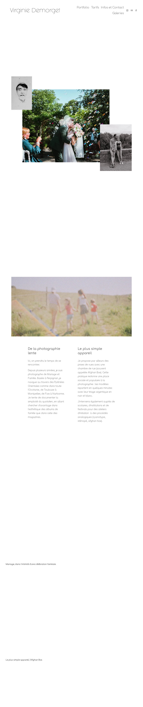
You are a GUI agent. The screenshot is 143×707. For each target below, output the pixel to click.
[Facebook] (136, 10)
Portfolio (83, 7)
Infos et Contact (112, 7)
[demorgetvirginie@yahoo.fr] (132, 10)
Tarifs (95, 7)
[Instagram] (127, 10)
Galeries (118, 13)
